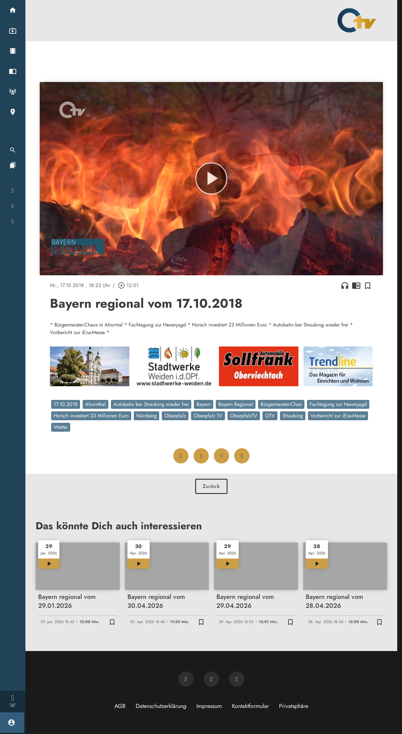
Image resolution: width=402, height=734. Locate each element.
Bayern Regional (235, 404)
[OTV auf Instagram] (236, 679)
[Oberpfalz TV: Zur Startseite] (357, 20)
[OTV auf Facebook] (211, 679)
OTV (270, 415)
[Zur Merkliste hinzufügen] (368, 285)
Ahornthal (95, 404)
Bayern (203, 404)
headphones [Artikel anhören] (344, 285)
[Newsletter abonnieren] (186, 679)
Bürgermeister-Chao (281, 404)
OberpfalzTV (243, 415)
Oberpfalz (175, 415)
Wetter (61, 427)
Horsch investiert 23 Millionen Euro (91, 415)
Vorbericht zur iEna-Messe (337, 415)
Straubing (293, 415)
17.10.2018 (66, 404)
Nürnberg (146, 415)
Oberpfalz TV (208, 415)
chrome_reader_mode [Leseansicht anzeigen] (356, 285)
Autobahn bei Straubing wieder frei (151, 404)
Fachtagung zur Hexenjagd (338, 404)
